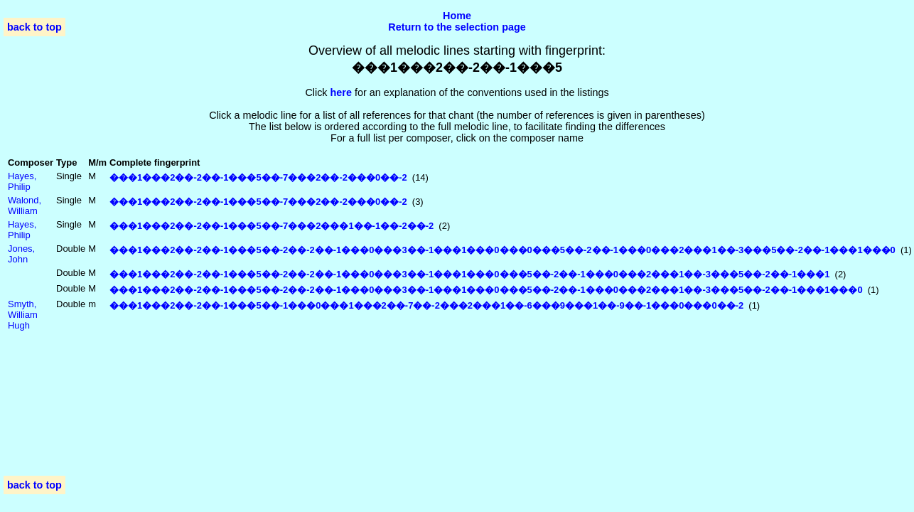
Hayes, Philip (22, 181)
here (341, 92)
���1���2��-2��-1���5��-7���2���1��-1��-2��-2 (271, 225)
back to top (34, 27)
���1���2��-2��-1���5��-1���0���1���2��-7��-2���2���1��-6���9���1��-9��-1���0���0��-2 (426, 305)
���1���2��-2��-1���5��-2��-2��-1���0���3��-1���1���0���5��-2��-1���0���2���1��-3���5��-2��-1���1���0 (486, 289)
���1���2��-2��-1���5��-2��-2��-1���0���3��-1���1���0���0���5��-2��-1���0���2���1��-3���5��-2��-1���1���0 (502, 250)
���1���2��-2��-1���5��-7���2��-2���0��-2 (258, 177)
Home (457, 15)
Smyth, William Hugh (23, 315)
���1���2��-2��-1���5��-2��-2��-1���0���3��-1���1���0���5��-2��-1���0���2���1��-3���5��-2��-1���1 (469, 274)
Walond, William (24, 205)
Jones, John (21, 254)
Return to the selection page (457, 27)
